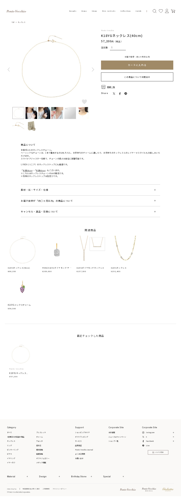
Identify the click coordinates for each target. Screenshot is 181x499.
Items (84, 11)
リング (9, 445)
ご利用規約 (50, 489)
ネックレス (23, 22)
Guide (139, 11)
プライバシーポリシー (66, 489)
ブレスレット (41, 432)
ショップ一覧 (113, 441)
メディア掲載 (41, 463)
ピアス (9, 454)
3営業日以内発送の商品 (15, 437)
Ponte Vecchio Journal (84, 450)
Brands (72, 11)
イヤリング (11, 458)
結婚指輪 (39, 454)
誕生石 (38, 445)
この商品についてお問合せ (137, 76)
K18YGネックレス (119, 267)
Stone (94, 11)
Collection (125, 11)
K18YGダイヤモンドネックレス (91, 267)
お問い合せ (79, 458)
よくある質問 (80, 454)
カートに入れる (137, 65)
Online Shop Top (12, 489)
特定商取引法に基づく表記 (33, 489)
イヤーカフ (11, 463)
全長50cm (28, 170)
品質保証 (78, 445)
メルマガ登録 (158, 453)
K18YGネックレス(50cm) (20, 267)
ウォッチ (39, 441)
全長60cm (42, 170)
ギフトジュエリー (42, 458)
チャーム (39, 437)
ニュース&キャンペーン (117, 437)
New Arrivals (108, 11)
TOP (14, 22)
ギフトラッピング (81, 437)
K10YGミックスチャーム (19, 305)
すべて (9, 432)
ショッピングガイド (82, 432)
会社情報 (112, 432)
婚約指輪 (39, 450)
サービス (78, 441)
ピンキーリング (12, 450)
